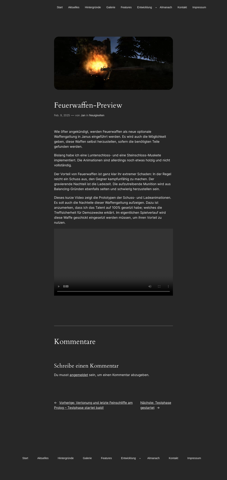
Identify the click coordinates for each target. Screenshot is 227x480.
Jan (83, 115)
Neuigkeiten (96, 115)
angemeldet (79, 375)
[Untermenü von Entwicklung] (156, 7)
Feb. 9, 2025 (62, 115)
